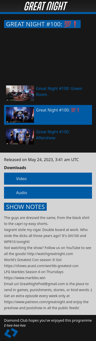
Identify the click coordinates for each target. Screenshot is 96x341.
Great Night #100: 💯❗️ (42, 24)
